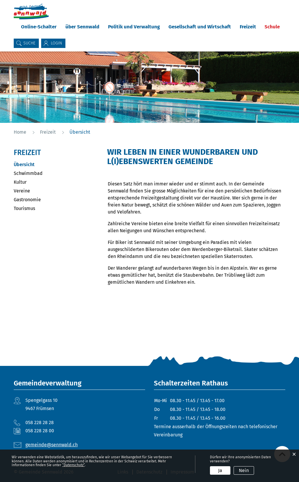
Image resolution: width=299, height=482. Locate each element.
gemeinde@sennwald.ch (51, 444)
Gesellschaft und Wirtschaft (199, 27)
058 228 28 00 (39, 430)
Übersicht (38, 164)
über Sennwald (82, 27)
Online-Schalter (39, 27)
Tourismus (24, 208)
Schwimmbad (28, 173)
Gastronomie (27, 199)
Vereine (22, 191)
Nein (244, 470)
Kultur (20, 182)
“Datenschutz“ (73, 465)
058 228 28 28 (39, 422)
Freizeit (248, 27)
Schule (272, 27)
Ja (220, 470)
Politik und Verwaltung (134, 27)
